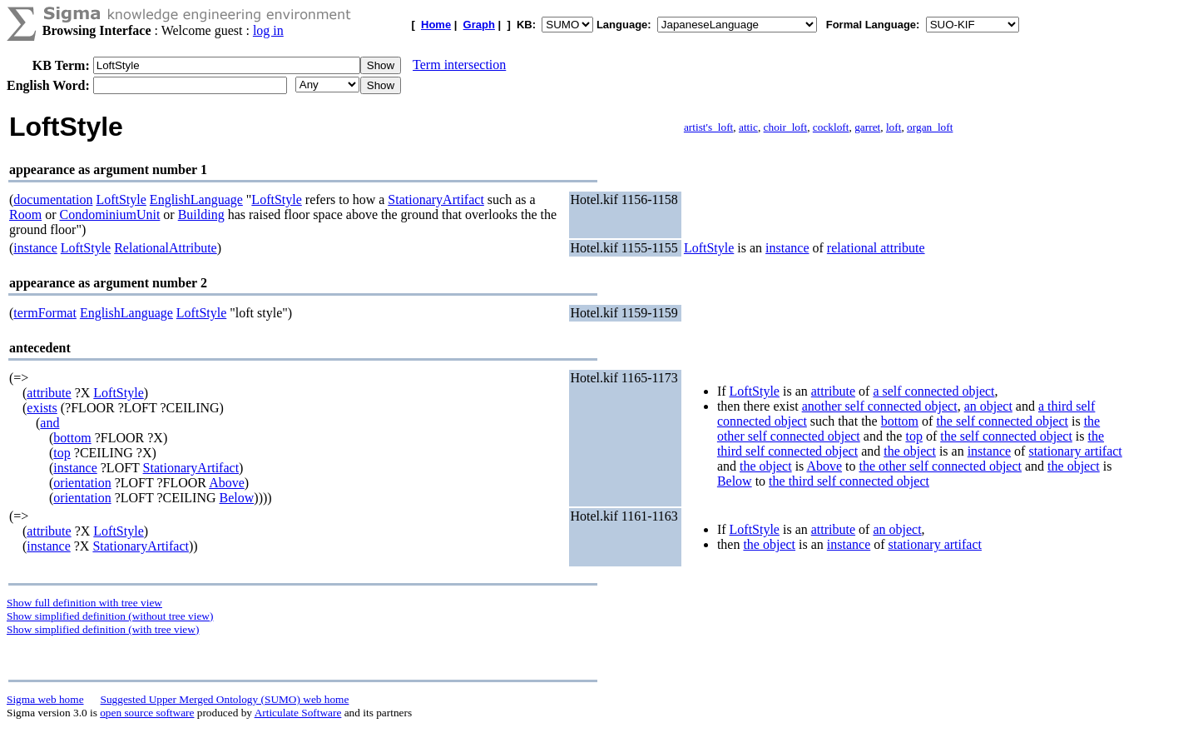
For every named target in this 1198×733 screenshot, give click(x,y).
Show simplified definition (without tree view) (110, 616)
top (61, 453)
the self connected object (1002, 421)
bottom (72, 438)
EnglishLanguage (196, 199)
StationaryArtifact (436, 199)
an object (988, 406)
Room (25, 214)
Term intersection (459, 64)
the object (910, 451)
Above (227, 483)
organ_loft (930, 127)
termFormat (45, 313)
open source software (147, 712)
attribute (49, 393)
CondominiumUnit (109, 214)
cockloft (831, 127)
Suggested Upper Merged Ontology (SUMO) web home (225, 699)
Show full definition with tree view (84, 602)
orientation (82, 483)
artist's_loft (708, 127)
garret (867, 127)
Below (237, 498)
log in (268, 30)
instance (35, 248)
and (49, 423)
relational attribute (876, 248)
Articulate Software (298, 712)
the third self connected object (849, 481)
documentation (52, 199)
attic (748, 127)
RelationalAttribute (165, 248)
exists (42, 408)
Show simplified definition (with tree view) (103, 629)
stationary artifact (1074, 451)
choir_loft (786, 127)
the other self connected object (940, 466)
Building (201, 214)
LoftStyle (121, 199)
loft (894, 127)
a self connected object (933, 391)
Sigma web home (45, 699)
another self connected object (880, 406)
